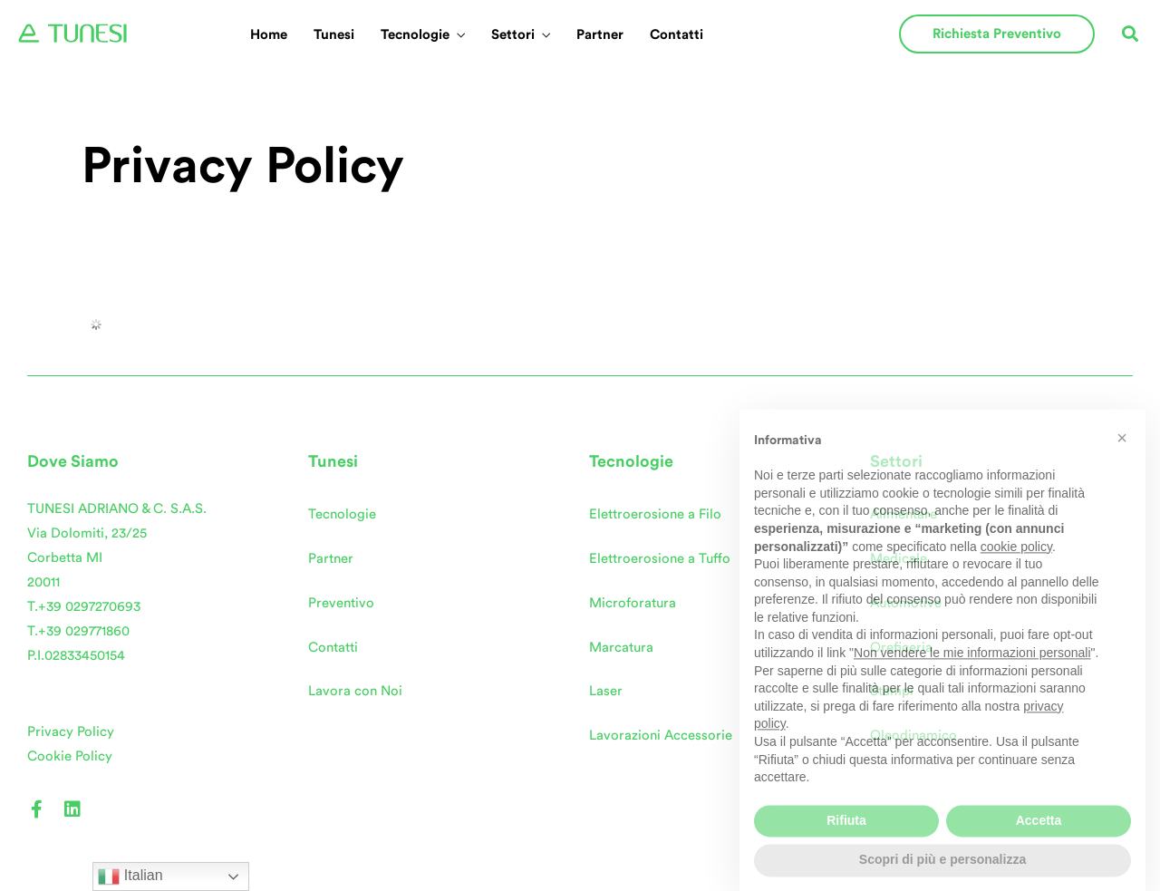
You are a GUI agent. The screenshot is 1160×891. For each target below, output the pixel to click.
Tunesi (334, 35)
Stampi (892, 691)
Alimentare (903, 514)
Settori (513, 35)
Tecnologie (415, 35)
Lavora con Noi (355, 691)
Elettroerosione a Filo (655, 514)
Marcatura (621, 647)
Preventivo (341, 603)
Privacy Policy (70, 732)
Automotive (906, 603)
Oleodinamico (913, 735)
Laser (606, 691)
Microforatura (632, 603)
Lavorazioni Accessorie (660, 735)
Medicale (898, 559)
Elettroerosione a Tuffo (659, 559)
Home (268, 35)
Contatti (676, 35)
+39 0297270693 (89, 607)
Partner (600, 35)
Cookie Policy (69, 756)
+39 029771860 (84, 631)
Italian (130, 876)
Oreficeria (901, 647)
